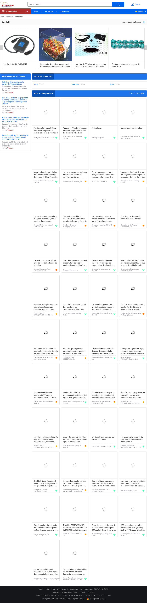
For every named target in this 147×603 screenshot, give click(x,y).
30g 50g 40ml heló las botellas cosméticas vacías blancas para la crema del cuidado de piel (133, 262)
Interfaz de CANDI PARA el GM (15, 64)
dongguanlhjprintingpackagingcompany (47, 579)
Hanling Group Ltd (98, 137)
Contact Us (74, 589)
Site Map (88, 589)
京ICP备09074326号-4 (95, 599)
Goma (112, 84)
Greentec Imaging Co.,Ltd (129, 490)
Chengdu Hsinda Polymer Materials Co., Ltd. (129, 226)
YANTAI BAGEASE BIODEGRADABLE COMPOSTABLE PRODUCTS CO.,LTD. (72, 358)
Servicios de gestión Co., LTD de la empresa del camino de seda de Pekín (73, 490)
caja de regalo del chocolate (131, 128)
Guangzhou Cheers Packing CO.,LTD (130, 181)
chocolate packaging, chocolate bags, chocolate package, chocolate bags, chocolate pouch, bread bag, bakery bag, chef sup (46, 307)
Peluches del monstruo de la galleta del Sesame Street (13, 83)
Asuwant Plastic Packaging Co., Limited (44, 181)
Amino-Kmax (97, 128)
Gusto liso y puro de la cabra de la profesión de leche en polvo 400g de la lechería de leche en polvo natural (104, 527)
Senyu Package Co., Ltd (41, 535)
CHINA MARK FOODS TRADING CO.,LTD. (44, 402)
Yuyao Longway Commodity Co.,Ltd (72, 314)
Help (81, 589)
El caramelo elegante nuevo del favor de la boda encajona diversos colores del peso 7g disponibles (74, 483)
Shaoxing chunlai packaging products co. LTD (130, 270)
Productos (49, 11)
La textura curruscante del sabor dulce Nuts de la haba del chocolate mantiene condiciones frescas (75, 174)
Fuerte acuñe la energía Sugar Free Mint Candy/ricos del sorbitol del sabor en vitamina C (15, 119)
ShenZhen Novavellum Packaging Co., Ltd (70, 226)
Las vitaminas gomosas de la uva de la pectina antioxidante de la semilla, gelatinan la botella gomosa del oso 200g (103, 307)
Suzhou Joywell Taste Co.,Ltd (72, 182)
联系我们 (105, 589)
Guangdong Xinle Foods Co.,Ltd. (44, 137)
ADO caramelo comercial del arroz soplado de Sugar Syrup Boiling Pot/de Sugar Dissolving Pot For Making (133, 527)
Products (48, 589)
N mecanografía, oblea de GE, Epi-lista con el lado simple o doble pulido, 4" (132, 439)
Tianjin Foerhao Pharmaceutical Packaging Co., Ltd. (131, 314)
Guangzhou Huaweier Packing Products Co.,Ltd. (101, 402)
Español (139, 11)
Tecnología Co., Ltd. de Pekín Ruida (130, 534)
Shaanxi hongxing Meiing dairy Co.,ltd (102, 534)
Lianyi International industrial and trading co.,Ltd (130, 137)
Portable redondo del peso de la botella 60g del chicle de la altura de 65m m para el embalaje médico (133, 307)
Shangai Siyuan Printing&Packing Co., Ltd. (129, 358)
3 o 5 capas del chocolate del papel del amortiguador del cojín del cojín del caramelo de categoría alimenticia (46, 351)
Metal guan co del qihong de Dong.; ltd (72, 446)
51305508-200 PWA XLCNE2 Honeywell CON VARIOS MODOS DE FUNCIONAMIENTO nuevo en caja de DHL (75, 527)
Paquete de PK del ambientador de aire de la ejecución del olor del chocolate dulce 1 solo (15, 137)
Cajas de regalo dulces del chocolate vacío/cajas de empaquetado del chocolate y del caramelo (103, 263)
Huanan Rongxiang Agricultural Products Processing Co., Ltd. (73, 579)
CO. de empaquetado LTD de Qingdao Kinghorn (101, 490)
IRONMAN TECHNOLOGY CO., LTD (72, 534)
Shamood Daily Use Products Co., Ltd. (72, 137)
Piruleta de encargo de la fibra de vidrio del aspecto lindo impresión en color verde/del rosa (103, 351)
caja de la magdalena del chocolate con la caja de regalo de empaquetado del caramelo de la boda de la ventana (45, 572)
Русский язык (66, 592)
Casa (36, 11)
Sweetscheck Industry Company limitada (73, 402)
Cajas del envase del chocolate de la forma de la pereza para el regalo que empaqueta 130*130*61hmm (75, 439)
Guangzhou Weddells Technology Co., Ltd (40, 490)
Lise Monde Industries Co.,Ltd (101, 446)
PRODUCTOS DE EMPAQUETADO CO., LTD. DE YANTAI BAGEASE (43, 314)
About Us (65, 589)
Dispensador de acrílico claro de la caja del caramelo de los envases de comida (55, 65)
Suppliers (56, 589)
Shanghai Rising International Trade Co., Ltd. (43, 226)
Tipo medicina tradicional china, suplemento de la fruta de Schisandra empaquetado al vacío (75, 572)
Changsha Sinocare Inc (70, 270)
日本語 (82, 592)
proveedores (65, 11)
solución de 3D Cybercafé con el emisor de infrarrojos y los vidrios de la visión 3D (91, 65)
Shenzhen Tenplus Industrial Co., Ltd (101, 270)
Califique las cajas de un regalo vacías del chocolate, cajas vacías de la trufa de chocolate (132, 351)
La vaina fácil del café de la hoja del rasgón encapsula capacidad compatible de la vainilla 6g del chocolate (133, 174)
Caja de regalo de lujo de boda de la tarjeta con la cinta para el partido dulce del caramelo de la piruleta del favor (46, 527)
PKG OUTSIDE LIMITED (99, 182)
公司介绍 (97, 589)
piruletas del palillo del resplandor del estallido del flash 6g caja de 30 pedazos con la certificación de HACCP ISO (75, 395)
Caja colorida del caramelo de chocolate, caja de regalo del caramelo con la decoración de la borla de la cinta (103, 483)
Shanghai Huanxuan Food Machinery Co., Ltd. (42, 270)
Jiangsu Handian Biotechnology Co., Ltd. (102, 314)
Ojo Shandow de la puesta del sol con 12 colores (103, 438)
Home (41, 589)
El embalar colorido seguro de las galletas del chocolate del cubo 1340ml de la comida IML (103, 395)
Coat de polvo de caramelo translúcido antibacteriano (131, 217)
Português (91, 592)
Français (55, 592)
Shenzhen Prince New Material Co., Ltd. (102, 226)
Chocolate (75, 84)
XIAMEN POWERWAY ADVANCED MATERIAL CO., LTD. (131, 446)
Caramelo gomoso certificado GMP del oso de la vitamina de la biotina (45, 262)
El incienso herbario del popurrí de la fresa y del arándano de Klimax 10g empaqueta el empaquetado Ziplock (15, 101)
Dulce (36, 84)
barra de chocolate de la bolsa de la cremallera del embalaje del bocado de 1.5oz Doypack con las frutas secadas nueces (45, 174)
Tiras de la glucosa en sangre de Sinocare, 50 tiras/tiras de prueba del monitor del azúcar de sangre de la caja (75, 263)
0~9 (109, 595)
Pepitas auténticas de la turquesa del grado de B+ (126, 65)
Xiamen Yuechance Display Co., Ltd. (102, 358)
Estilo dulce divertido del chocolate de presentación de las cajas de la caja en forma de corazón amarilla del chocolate (75, 219)
